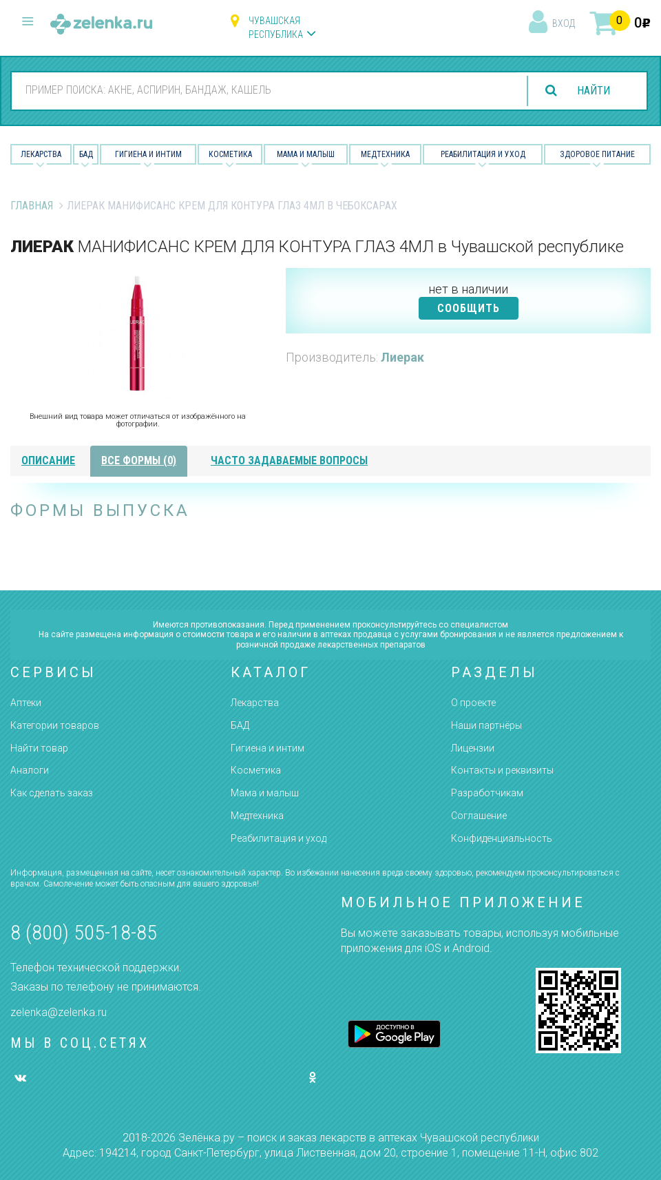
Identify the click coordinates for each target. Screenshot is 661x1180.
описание (48, 460)
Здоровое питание (597, 154)
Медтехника (385, 154)
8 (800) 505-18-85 (83, 932)
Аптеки (25, 702)
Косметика (230, 154)
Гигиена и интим (267, 748)
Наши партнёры (486, 725)
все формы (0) (138, 460)
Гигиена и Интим (148, 154)
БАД (86, 154)
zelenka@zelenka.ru (58, 1012)
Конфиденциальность (501, 838)
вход (563, 23)
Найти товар (39, 748)
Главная (31, 205)
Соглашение (479, 815)
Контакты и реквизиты (502, 770)
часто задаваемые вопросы (289, 460)
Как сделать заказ (51, 792)
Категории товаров (54, 725)
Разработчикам (487, 792)
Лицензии (472, 748)
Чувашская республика (276, 27)
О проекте (473, 702)
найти (593, 90)
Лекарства (41, 154)
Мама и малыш (306, 154)
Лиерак (402, 357)
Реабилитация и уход (483, 154)
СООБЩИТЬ (468, 308)
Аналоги (29, 770)
